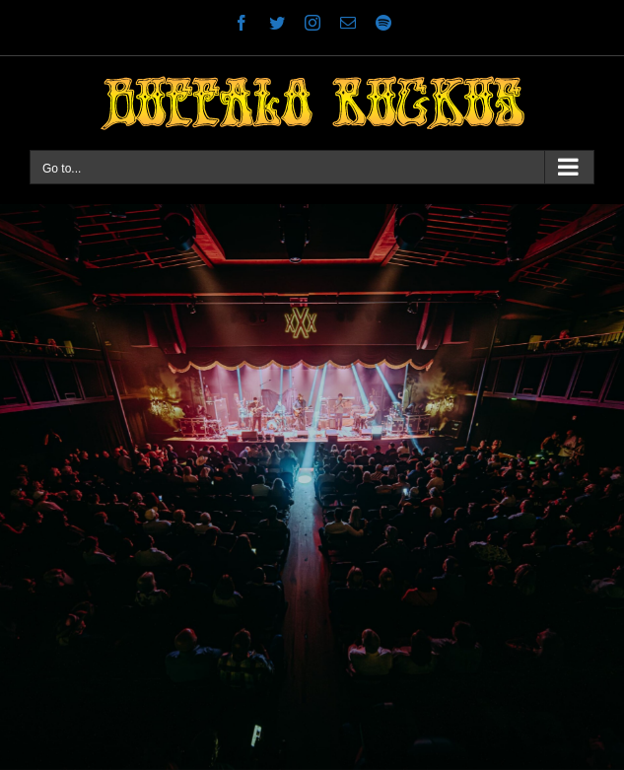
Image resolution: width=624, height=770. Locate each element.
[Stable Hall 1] (312, 487)
